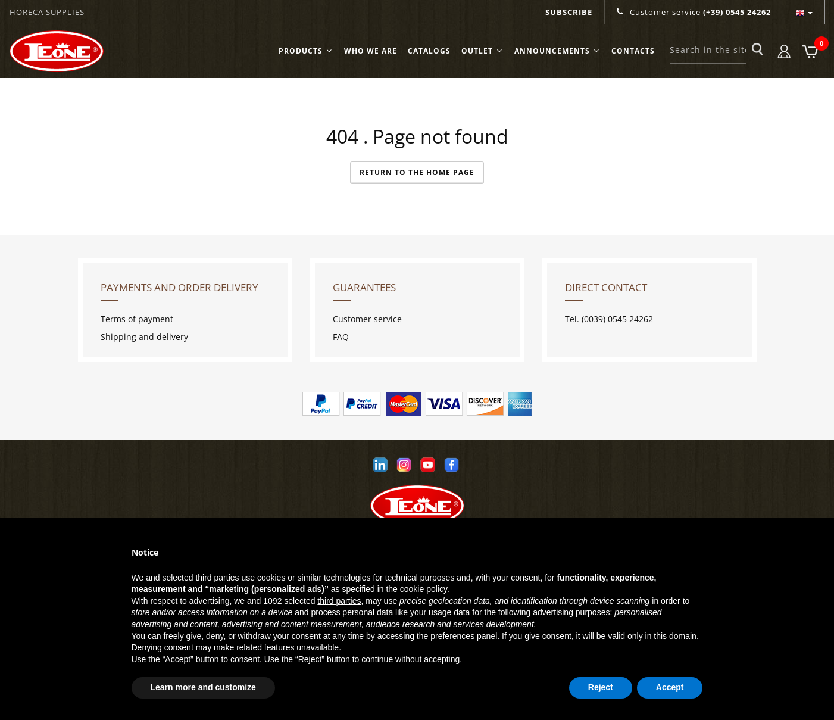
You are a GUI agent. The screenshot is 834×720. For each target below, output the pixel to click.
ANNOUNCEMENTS (557, 51)
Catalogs (429, 51)
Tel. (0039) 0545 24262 (609, 319)
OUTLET (482, 51)
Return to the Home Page (417, 172)
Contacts (633, 51)
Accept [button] (670, 687)
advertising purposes (571, 612)
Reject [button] (600, 687)
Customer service (694, 12)
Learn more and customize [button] (203, 687)
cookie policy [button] (423, 589)
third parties (339, 601)
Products (306, 51)
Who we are (370, 51)
